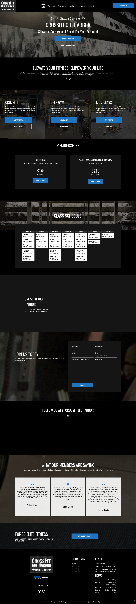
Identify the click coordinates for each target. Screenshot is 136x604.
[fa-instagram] (68, 416)
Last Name (99, 346)
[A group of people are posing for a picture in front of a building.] (55, 433)
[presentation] (85, 377)
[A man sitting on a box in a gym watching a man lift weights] (81, 433)
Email (74, 353)
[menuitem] (43, 6)
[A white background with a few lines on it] (45, 577)
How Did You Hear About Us (80, 359)
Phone (97, 353)
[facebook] (66, 79)
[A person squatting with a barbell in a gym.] (107, 433)
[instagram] (69, 79)
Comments (75, 366)
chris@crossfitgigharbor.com (105, 566)
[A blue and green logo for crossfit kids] (38, 577)
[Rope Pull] (28, 433)
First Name (75, 346)
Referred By (98, 359)
